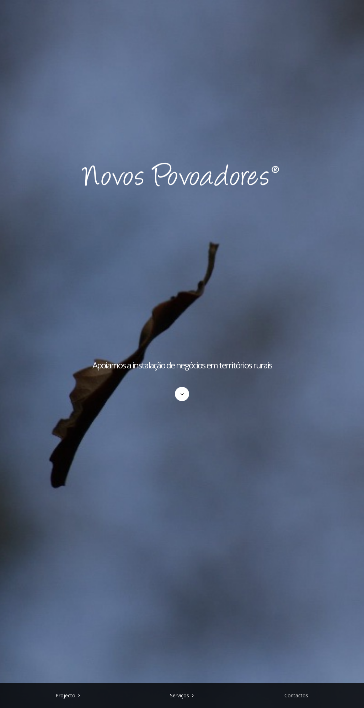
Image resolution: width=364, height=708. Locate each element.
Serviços (179, 695)
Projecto (65, 695)
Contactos (296, 695)
